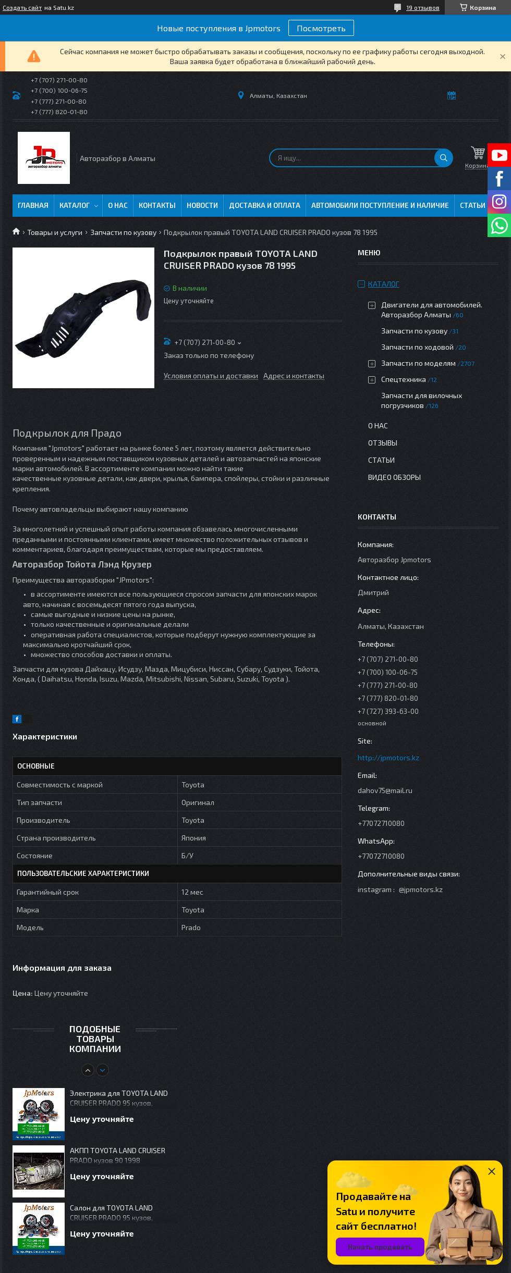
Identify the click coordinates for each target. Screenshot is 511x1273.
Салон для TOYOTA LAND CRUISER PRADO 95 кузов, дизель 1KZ (111, 1213)
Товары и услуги (54, 232)
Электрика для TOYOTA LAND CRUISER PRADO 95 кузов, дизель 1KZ (119, 1099)
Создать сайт (22, 7)
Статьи (472, 205)
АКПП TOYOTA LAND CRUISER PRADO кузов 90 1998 (117, 1155)
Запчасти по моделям (418, 363)
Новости (202, 205)
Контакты (157, 205)
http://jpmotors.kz (388, 757)
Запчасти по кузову (123, 232)
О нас (118, 205)
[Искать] (443, 158)
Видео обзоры (394, 477)
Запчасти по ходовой (417, 346)
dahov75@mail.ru (385, 790)
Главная (33, 205)
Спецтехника (403, 379)
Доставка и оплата (264, 205)
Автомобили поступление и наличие (380, 205)
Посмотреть (321, 28)
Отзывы (382, 442)
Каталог (74, 205)
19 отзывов (423, 7)
